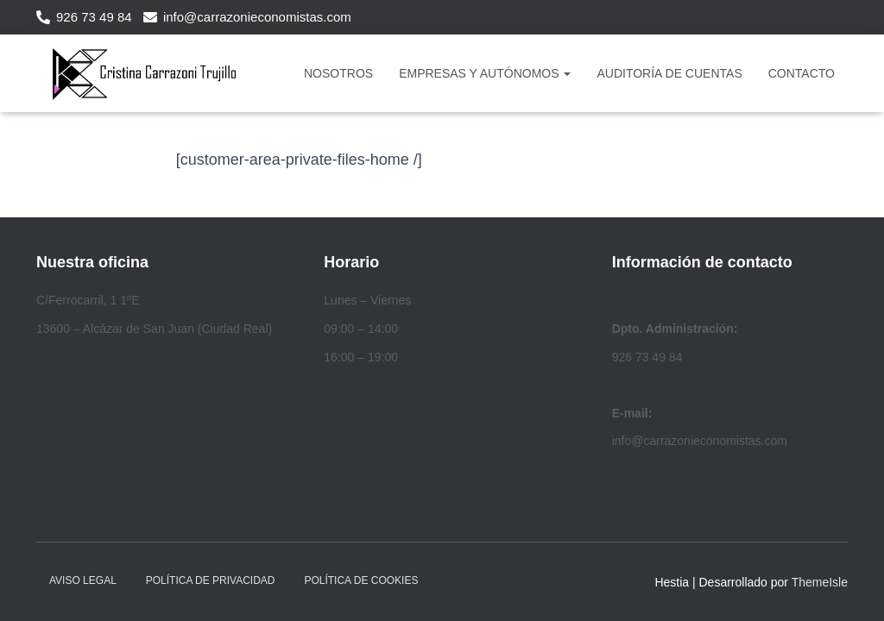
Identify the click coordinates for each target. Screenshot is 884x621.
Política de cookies (361, 580)
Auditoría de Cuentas (669, 73)
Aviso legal (83, 580)
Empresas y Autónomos (485, 73)
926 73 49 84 (94, 16)
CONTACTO (801, 73)
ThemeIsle (820, 582)
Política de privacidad (210, 580)
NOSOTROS (338, 73)
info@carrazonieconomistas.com (257, 16)
